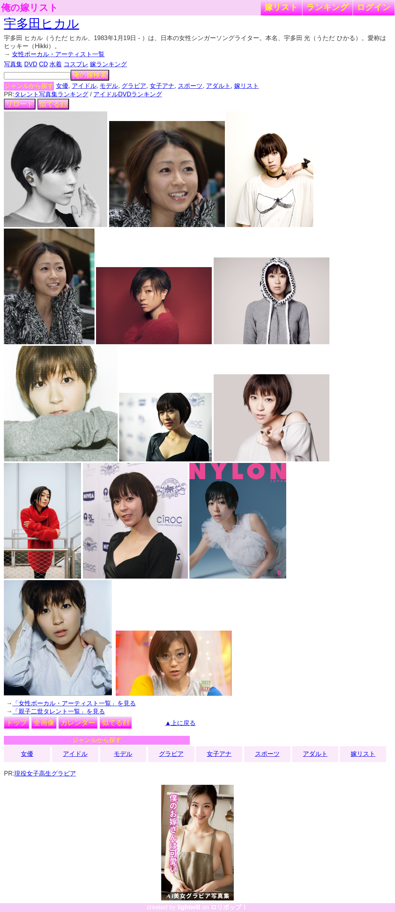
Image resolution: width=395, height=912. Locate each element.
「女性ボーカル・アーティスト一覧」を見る (74, 703)
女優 (62, 85)
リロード (20, 104)
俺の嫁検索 (90, 75)
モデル (109, 85)
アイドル (84, 85)
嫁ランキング (108, 64)
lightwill (189, 907)
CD (43, 64)
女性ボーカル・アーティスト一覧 (58, 54)
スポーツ (190, 85)
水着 (55, 64)
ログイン (374, 7)
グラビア (134, 85)
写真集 (13, 64)
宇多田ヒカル (41, 23)
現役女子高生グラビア (45, 773)
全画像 (44, 723)
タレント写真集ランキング (51, 94)
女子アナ (162, 85)
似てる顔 (53, 104)
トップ (16, 723)
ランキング (327, 7)
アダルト (218, 85)
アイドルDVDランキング (127, 94)
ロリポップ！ (229, 907)
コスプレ (76, 64)
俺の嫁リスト (29, 8)
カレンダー (78, 723)
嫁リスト (281, 7)
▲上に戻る (180, 723)
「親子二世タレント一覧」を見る (58, 711)
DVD (30, 64)
